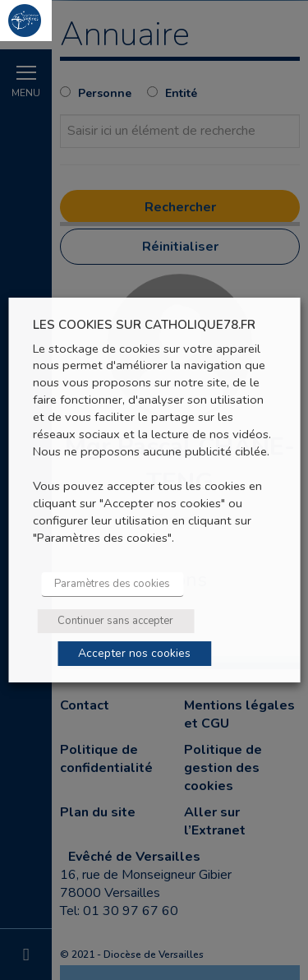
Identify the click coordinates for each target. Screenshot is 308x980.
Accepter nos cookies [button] (134, 653)
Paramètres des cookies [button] (112, 583)
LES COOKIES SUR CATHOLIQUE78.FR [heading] (144, 325)
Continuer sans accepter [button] (115, 620)
